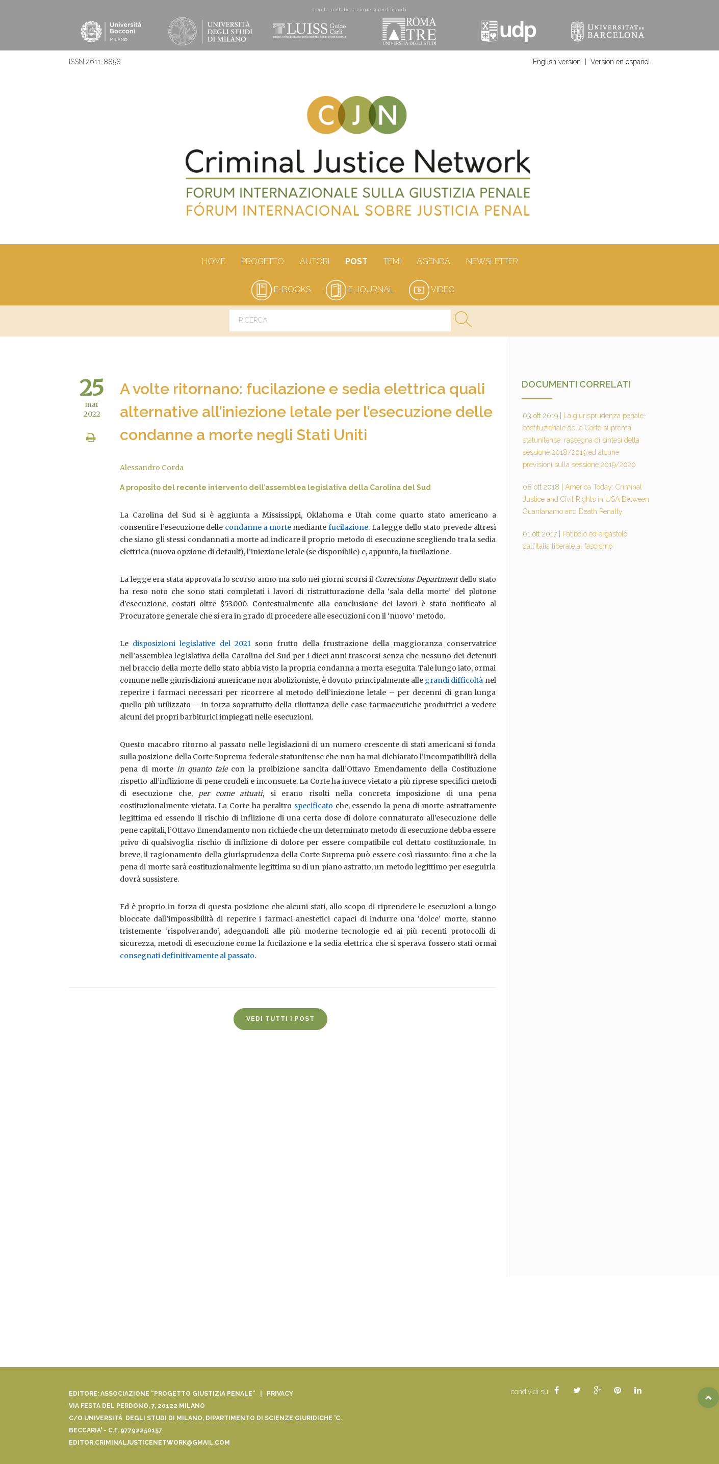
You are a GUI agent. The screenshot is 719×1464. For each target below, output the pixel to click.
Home (213, 262)
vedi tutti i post (280, 1018)
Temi (392, 262)
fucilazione (348, 527)
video (432, 289)
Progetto (262, 262)
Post (356, 262)
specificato (313, 805)
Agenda (433, 262)
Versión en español (620, 62)
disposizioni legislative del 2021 (192, 643)
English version (557, 62)
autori (314, 262)
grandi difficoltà (454, 680)
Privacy (280, 1393)
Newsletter (492, 262)
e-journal (360, 289)
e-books (281, 289)
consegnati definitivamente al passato (187, 955)
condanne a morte (258, 527)
